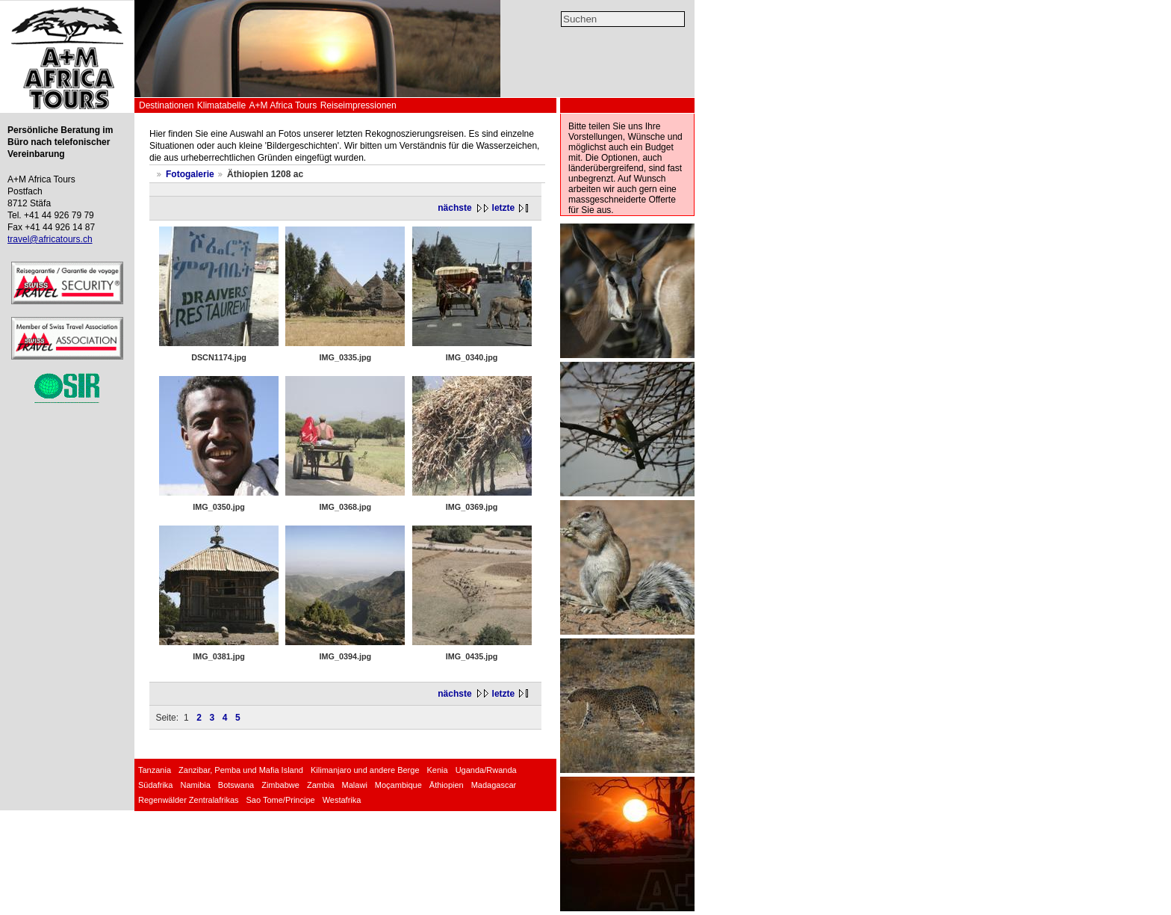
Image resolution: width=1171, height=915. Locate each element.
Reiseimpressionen (358, 105)
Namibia (195, 784)
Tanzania (154, 769)
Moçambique (398, 784)
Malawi (354, 784)
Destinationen (166, 105)
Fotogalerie (190, 174)
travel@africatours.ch (50, 239)
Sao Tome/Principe (280, 799)
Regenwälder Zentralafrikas (188, 799)
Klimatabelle (221, 105)
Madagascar (494, 784)
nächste (454, 208)
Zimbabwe (280, 784)
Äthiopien (446, 784)
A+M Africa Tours (283, 105)
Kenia (437, 769)
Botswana (236, 784)
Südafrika (155, 784)
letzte (503, 208)
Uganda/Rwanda (486, 769)
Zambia (321, 784)
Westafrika (342, 799)
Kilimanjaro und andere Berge (365, 769)
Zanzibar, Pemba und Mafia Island (240, 769)
